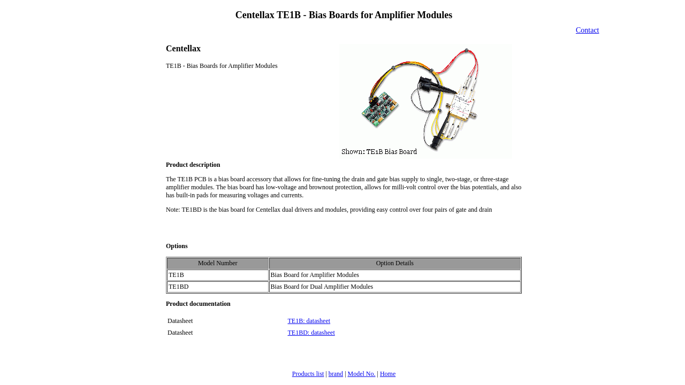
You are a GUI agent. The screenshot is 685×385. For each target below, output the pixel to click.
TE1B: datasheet (308, 321)
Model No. (362, 374)
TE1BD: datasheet (310, 332)
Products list (308, 374)
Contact (587, 30)
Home (387, 374)
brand (336, 374)
